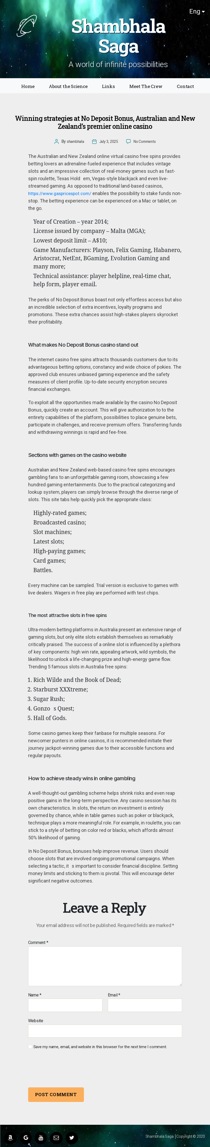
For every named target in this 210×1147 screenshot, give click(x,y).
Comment (38, 942)
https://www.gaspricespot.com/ (62, 193)
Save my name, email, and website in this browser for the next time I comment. (100, 1046)
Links (108, 86)
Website (36, 1020)
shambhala (72, 141)
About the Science (68, 86)
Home (27, 86)
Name (35, 995)
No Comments (147, 141)
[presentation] (64, 1069)
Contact (185, 86)
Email (114, 995)
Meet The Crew (145, 86)
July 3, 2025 (108, 141)
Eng (197, 11)
